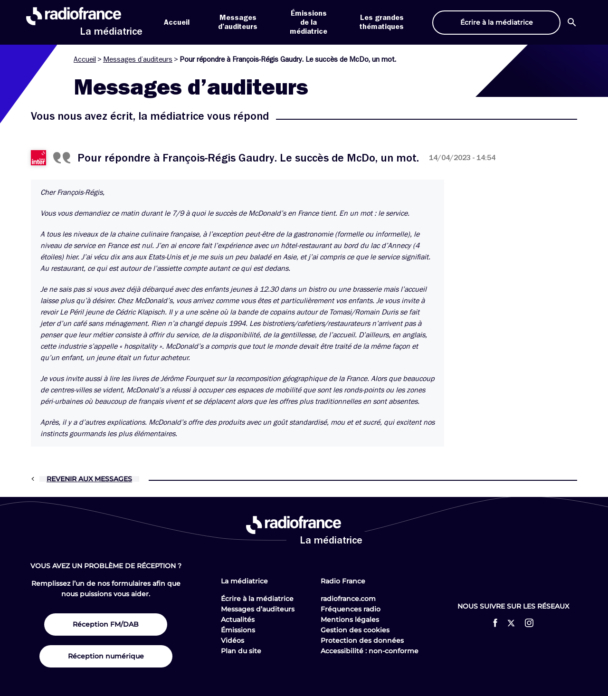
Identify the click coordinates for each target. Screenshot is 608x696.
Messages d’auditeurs (137, 59)
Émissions (238, 630)
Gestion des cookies (355, 630)
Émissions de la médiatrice (308, 22)
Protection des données (362, 640)
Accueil (177, 22)
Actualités (238, 619)
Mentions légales (350, 619)
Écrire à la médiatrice (257, 598)
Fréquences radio (350, 609)
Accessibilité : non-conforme (369, 651)
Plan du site (241, 651)
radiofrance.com (348, 598)
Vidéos (232, 640)
